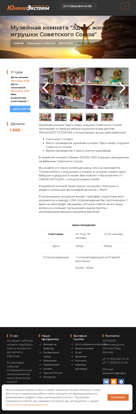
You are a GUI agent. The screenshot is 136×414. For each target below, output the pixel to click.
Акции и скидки (84, 348)
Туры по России (52, 373)
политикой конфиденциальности (26, 404)
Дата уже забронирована (21, 109)
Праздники (49, 360)
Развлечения (51, 364)
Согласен (118, 397)
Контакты (81, 360)
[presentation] (45, 88)
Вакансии (81, 356)
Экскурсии (49, 377)
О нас (78, 352)
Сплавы (47, 368)
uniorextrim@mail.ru (114, 373)
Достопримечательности (90, 344)
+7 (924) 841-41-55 (77, 6)
